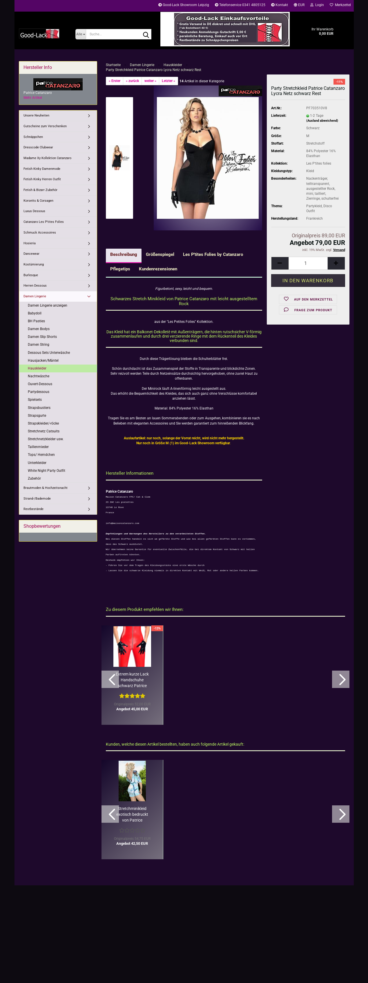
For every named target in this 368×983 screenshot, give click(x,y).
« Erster (114, 81)
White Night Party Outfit (46, 471)
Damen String (38, 345)
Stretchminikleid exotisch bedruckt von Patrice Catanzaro (132, 814)
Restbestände (33, 509)
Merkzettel (340, 5)
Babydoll (34, 313)
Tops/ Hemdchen (41, 455)
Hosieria (29, 243)
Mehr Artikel (32, 98)
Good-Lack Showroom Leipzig (183, 5)
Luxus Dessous (34, 211)
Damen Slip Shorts (42, 337)
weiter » (150, 81)
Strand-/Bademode (37, 498)
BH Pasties (36, 321)
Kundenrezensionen (158, 269)
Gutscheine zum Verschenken (45, 126)
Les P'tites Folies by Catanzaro (213, 254)
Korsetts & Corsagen (38, 201)
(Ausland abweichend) (322, 121)
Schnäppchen (33, 137)
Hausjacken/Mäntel (43, 360)
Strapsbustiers (39, 408)
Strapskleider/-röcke (43, 423)
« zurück (132, 81)
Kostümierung (33, 264)
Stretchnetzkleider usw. (46, 439)
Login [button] (317, 5)
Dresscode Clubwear (38, 147)
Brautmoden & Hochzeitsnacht (45, 488)
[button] (299, 6)
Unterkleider (37, 463)
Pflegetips (120, 269)
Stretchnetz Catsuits (43, 431)
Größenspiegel (160, 254)
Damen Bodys (39, 329)
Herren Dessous (35, 285)
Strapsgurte (37, 416)
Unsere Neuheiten (36, 115)
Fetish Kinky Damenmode (41, 169)
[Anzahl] (308, 263)
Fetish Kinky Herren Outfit (42, 179)
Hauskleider (37, 368)
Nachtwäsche (38, 376)
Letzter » (168, 81)
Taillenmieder (38, 447)
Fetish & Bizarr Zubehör (40, 190)
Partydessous (38, 392)
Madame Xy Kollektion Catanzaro (47, 158)
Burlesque (30, 275)
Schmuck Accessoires (39, 232)
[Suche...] (80, 34)
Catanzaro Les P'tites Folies (43, 222)
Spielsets (35, 400)
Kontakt (279, 5)
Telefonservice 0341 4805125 (240, 5)
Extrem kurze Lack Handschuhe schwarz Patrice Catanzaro (132, 680)
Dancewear (31, 254)
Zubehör (34, 478)
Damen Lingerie (34, 296)
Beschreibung (123, 254)
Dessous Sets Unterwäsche (49, 353)
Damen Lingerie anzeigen (47, 305)
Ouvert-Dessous (40, 384)
